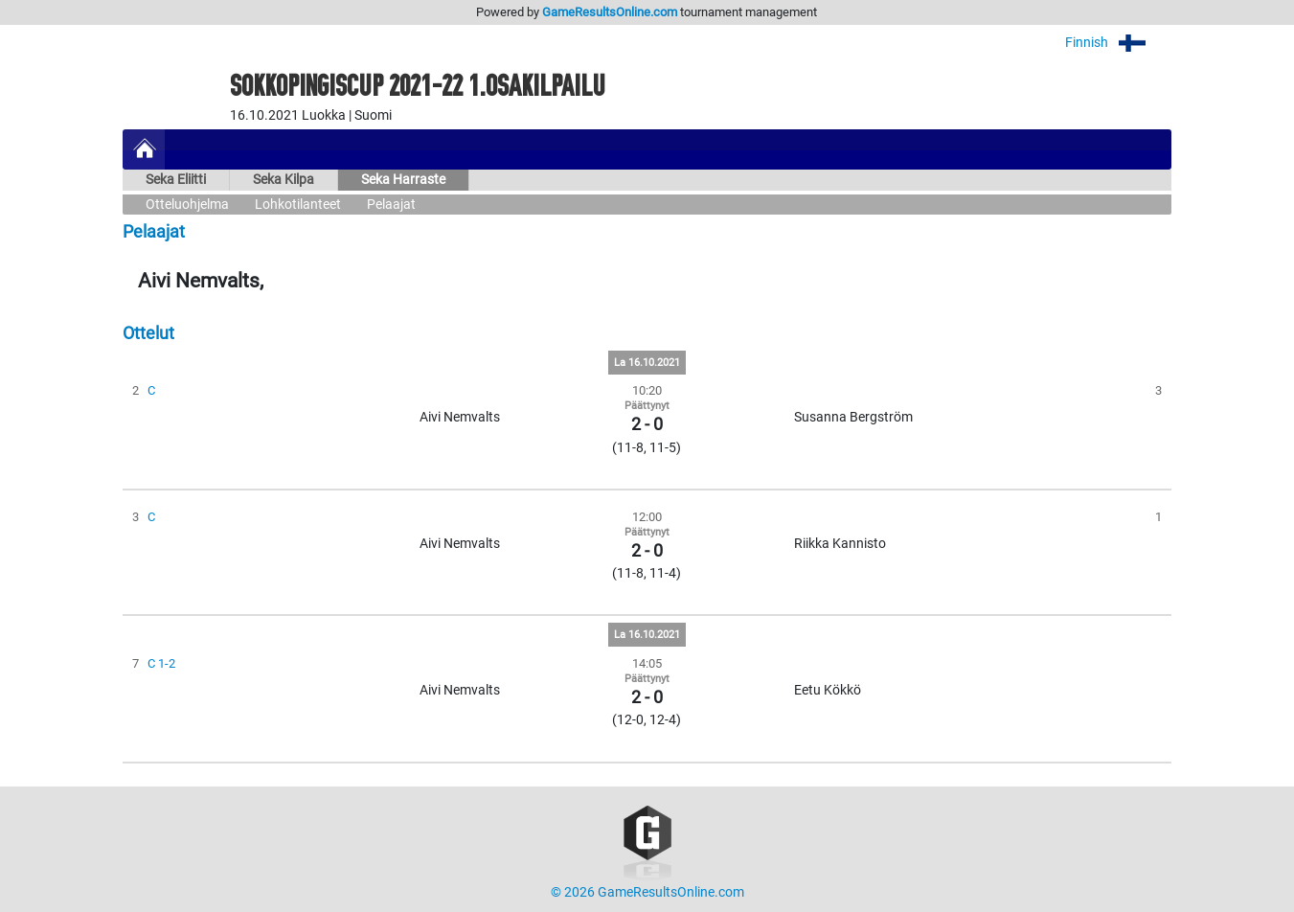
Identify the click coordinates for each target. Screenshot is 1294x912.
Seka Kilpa (283, 179)
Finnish (1118, 42)
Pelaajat (391, 204)
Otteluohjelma (187, 204)
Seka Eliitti (176, 179)
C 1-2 (161, 663)
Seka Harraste (403, 179)
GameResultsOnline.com (609, 12)
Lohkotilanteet (298, 204)
